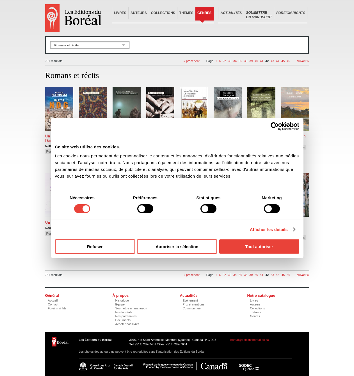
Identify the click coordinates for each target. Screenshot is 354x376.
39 (251, 61)
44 (277, 61)
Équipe (120, 304)
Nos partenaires (126, 316)
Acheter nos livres (127, 324)
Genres (204, 13)
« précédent (192, 61)
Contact (53, 304)
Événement (190, 300)
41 (261, 61)
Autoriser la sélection (177, 246)
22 (224, 61)
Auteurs (139, 13)
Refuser (95, 246)
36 (240, 61)
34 (235, 61)
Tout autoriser (259, 246)
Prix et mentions (193, 304)
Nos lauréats (124, 312)
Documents (123, 320)
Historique (122, 300)
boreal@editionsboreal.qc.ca (249, 339)
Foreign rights (57, 308)
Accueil (53, 300)
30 (229, 61)
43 (272, 61)
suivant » (303, 61)
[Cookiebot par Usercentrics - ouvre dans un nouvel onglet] (274, 126)
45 (283, 61)
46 (288, 61)
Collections (163, 13)
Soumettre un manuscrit (131, 308)
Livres (120, 13)
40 (256, 61)
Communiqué (192, 308)
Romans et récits (66, 45)
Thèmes (186, 13)
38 (245, 61)
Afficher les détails (269, 229)
